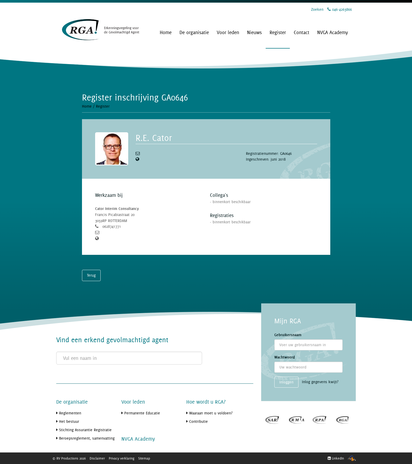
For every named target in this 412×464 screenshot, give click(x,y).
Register (103, 106)
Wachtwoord (284, 357)
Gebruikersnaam (287, 335)
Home (87, 106)
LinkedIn (336, 458)
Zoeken (317, 9)
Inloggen (286, 382)
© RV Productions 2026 (69, 458)
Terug (91, 275)
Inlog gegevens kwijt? (320, 381)
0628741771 (111, 226)
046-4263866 (339, 9)
